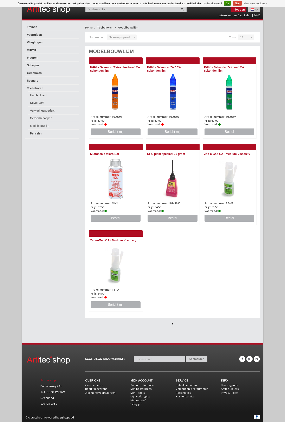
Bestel (229, 131)
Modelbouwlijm (39, 125)
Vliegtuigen (35, 42)
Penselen (36, 133)
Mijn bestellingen (141, 389)
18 (241, 37)
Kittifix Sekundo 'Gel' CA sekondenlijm (164, 69)
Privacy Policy (229, 393)
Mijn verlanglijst (140, 396)
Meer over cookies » (255, 3)
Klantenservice (185, 396)
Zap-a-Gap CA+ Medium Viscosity (227, 154)
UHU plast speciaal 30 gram (166, 154)
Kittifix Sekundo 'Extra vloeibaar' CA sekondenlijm (115, 69)
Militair (31, 50)
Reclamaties (183, 393)
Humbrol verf (38, 95)
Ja (227, 3)
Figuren (32, 57)
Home (89, 27)
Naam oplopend (119, 37)
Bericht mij (115, 131)
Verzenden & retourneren (192, 389)
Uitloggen (136, 404)
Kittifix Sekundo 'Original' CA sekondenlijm (224, 69)
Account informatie (142, 385)
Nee (237, 3)
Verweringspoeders (42, 110)
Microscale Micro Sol (104, 154)
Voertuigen (34, 34)
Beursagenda (229, 385)
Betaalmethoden (186, 385)
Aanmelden (196, 359)
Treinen (32, 27)
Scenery (32, 80)
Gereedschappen (41, 118)
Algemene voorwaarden (100, 393)
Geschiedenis (94, 385)
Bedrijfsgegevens (96, 389)
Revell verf (37, 103)
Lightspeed (67, 417)
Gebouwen (34, 73)
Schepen (33, 65)
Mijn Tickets (137, 393)
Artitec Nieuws (230, 389)
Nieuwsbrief (138, 400)
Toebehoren (35, 88)
